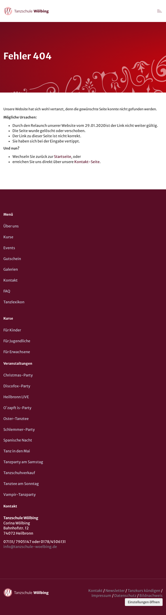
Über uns (11, 226)
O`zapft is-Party (17, 407)
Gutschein (12, 258)
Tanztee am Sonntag (21, 483)
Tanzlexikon (13, 302)
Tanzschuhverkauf (19, 472)
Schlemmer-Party (19, 429)
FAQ (6, 291)
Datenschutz (125, 595)
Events (9, 248)
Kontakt (10, 280)
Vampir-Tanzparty (19, 494)
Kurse (8, 237)
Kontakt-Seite (87, 161)
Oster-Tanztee (16, 418)
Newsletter (115, 590)
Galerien (10, 269)
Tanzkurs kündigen (144, 590)
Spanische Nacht (17, 440)
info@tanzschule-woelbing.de (30, 546)
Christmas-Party (18, 375)
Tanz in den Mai (16, 451)
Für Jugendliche (16, 341)
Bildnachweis (151, 595)
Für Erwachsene (16, 352)
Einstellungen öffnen (144, 602)
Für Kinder (12, 330)
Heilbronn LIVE (16, 397)
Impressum (101, 595)
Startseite (62, 156)
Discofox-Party (16, 386)
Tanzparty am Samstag (23, 462)
